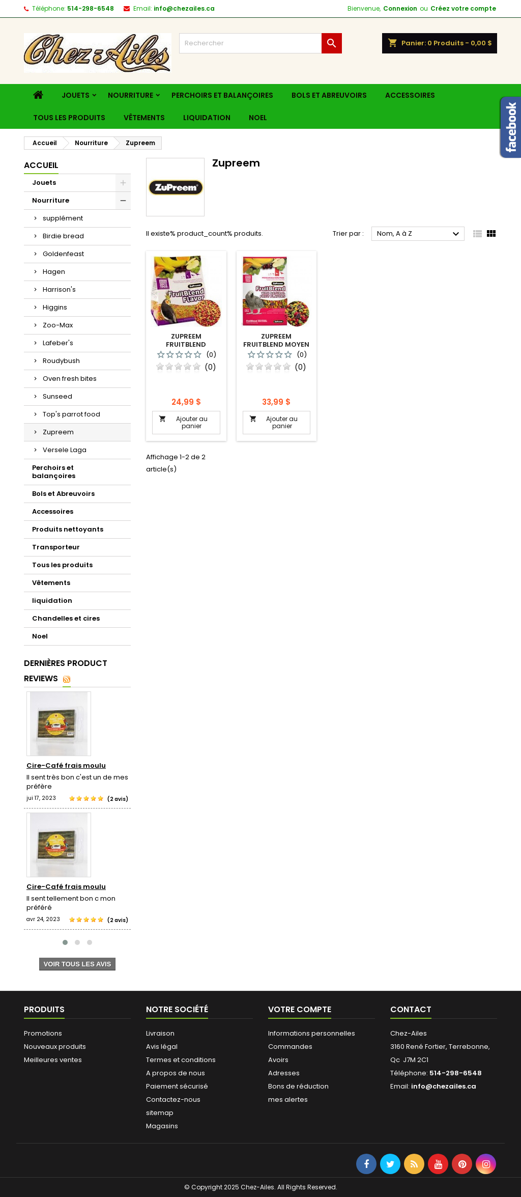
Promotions (43, 1033)
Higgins (55, 307)
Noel (258, 118)
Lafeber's (58, 343)
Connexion (400, 8)
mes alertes (288, 1099)
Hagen (54, 271)
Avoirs (278, 1060)
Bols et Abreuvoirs (329, 95)
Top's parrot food (71, 414)
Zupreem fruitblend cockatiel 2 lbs (186, 344)
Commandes (290, 1046)
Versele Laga (64, 450)
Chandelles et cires (66, 618)
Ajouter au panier (183, 422)
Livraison (160, 1033)
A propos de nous (175, 1073)
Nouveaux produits (55, 1046)
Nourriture (130, 95)
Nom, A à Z (419, 234)
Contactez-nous (173, 1099)
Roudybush (61, 361)
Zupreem (58, 432)
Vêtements (144, 118)
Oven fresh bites (70, 378)
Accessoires (410, 95)
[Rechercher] (260, 43)
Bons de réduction (298, 1086)
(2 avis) (117, 799)
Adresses (284, 1073)
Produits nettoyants (67, 529)
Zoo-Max (58, 325)
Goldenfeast (63, 254)
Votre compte (299, 1009)
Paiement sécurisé (177, 1086)
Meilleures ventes (53, 1060)
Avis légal (162, 1046)
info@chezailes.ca (184, 8)
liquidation (206, 118)
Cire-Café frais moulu (66, 765)
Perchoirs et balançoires (222, 95)
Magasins (162, 1126)
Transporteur (56, 547)
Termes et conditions (181, 1060)
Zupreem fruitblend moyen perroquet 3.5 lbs (276, 344)
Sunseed (57, 396)
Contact (410, 1009)
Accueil (41, 165)
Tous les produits (69, 118)
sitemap (159, 1113)
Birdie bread (63, 236)
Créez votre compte (463, 8)
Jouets (76, 95)
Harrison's (59, 289)
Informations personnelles (311, 1033)
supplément (63, 218)
